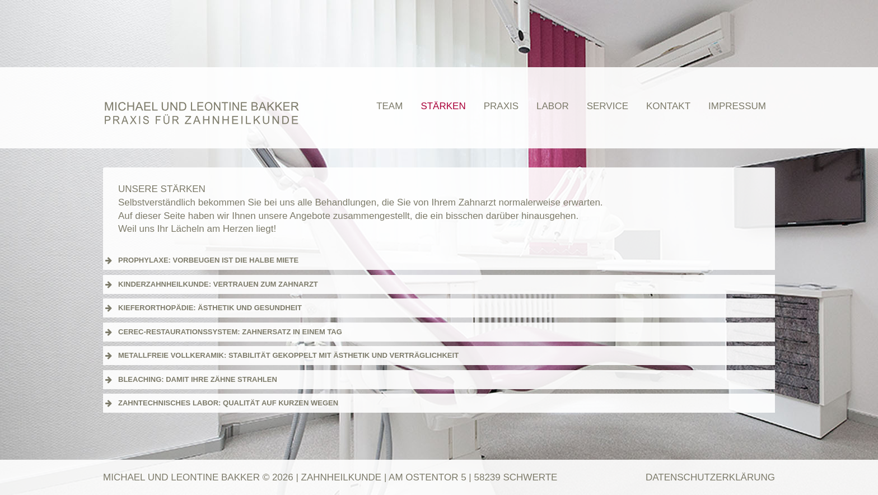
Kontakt (668, 106)
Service (607, 106)
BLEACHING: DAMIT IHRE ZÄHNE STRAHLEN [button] (190, 379)
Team (389, 106)
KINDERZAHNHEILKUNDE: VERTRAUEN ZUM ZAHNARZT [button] (210, 284)
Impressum (737, 106)
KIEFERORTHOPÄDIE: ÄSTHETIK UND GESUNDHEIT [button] (202, 308)
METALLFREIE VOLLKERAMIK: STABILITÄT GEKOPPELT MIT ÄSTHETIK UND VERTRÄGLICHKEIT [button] (281, 355)
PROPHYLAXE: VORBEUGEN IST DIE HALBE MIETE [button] (200, 260)
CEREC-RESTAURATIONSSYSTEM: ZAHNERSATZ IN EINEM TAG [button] (222, 332)
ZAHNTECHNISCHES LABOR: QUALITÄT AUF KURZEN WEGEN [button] (220, 403)
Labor (552, 106)
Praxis (501, 106)
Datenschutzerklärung (710, 477)
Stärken (443, 106)
